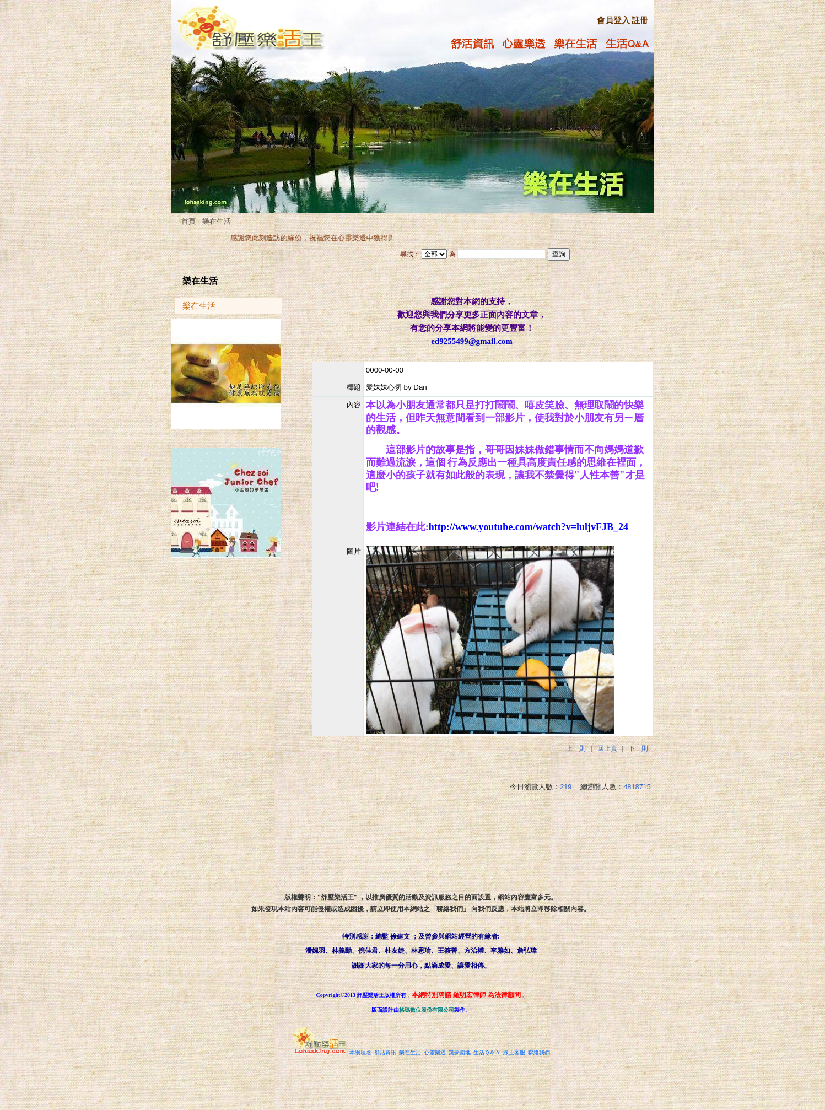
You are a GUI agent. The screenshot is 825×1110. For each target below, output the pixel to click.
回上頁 (607, 748)
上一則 (576, 748)
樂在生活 (216, 221)
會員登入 (613, 20)
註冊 (640, 20)
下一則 (638, 748)
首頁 (188, 221)
